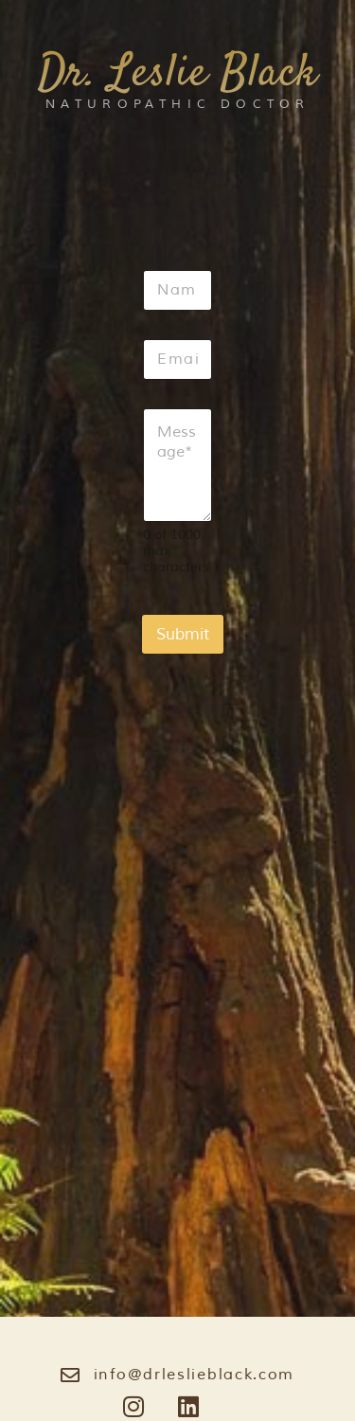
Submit (182, 634)
